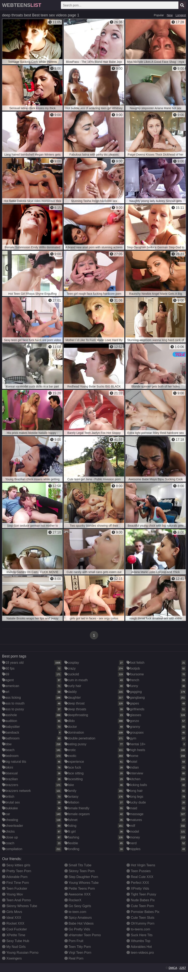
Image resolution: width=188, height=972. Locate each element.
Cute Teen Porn (140, 906)
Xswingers (12, 958)
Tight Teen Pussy (141, 894)
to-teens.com (138, 929)
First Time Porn (15, 882)
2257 (182, 968)
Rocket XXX (13, 923)
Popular (159, 15)
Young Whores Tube (81, 882)
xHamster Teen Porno (82, 935)
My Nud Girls (14, 946)
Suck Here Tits (139, 935)
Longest (180, 15)
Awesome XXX (77, 894)
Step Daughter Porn (81, 877)
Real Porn (74, 958)
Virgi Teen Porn (77, 952)
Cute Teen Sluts (140, 917)
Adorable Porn (15, 877)
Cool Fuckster (14, 929)
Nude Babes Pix (141, 900)
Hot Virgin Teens (141, 865)
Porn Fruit (73, 941)
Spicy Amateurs (78, 917)
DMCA (173, 968)
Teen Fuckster (14, 888)
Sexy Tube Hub (15, 941)
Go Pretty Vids (77, 929)
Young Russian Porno (20, 952)
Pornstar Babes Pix (143, 912)
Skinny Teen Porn (79, 871)
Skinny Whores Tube (19, 906)
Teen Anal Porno (16, 900)
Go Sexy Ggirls (77, 906)
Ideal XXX (11, 917)
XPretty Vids (138, 888)
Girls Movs (12, 912)
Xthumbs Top (138, 941)
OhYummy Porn (140, 923)
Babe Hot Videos (79, 923)
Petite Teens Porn (79, 888)
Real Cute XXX (140, 877)
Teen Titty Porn (77, 946)
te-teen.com (75, 912)
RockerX (72, 900)
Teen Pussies (138, 871)
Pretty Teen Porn (16, 871)
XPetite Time (13, 935)
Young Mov (12, 894)
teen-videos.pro (140, 952)
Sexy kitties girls (16, 865)
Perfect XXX (138, 882)
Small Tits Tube (77, 865)
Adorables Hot (139, 946)
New (170, 15)
